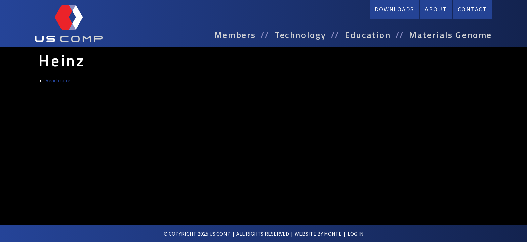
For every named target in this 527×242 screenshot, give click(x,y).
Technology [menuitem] (300, 35)
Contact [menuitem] (472, 9)
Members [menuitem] (235, 35)
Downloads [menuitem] (394, 9)
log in (356, 233)
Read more (57, 80)
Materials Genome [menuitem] (450, 35)
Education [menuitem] (368, 35)
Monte (333, 233)
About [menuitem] (436, 9)
